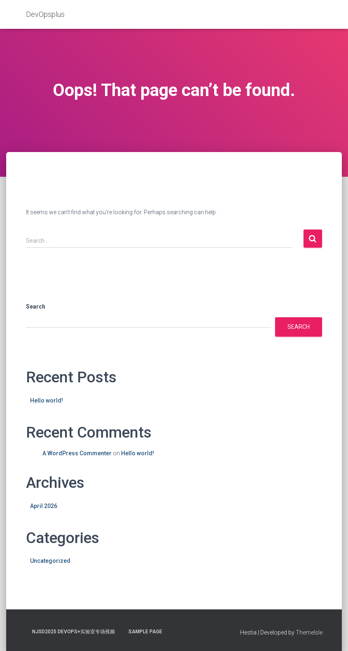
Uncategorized (50, 560)
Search (35, 306)
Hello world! (46, 400)
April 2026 (43, 506)
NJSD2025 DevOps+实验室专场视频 (73, 632)
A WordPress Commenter (77, 453)
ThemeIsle (309, 632)
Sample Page (145, 632)
